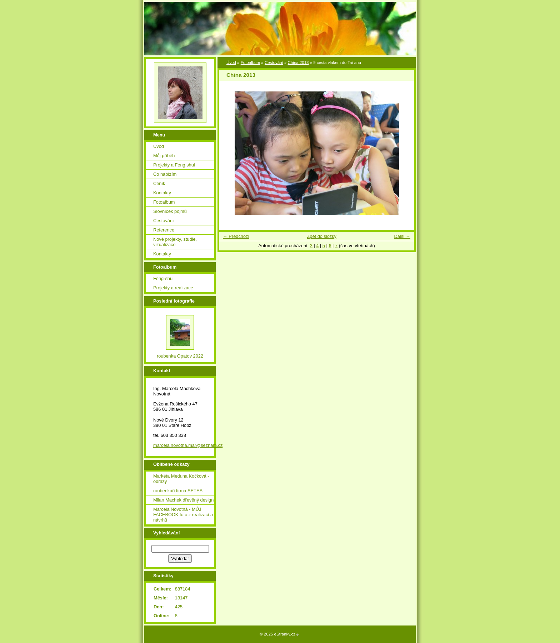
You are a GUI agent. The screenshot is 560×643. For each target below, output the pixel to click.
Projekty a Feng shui (174, 165)
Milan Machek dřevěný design (183, 500)
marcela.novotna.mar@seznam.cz (187, 445)
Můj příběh (164, 155)
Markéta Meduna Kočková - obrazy (181, 478)
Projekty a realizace (173, 287)
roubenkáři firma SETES (177, 490)
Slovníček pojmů (170, 211)
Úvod (231, 62)
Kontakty (162, 192)
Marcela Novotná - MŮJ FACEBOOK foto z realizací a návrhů (183, 515)
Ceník (159, 183)
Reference (163, 230)
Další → (402, 236)
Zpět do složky (321, 236)
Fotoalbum (250, 62)
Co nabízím (164, 174)
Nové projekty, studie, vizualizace (175, 241)
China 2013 (298, 62)
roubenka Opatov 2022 (180, 356)
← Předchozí (236, 236)
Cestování (274, 62)
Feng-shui (163, 278)
